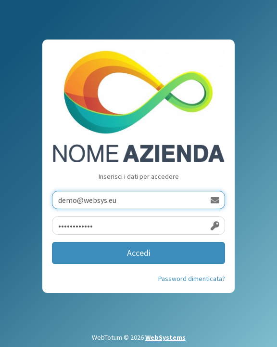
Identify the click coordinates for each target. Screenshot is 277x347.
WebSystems (165, 337)
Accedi (139, 252)
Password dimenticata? (191, 278)
